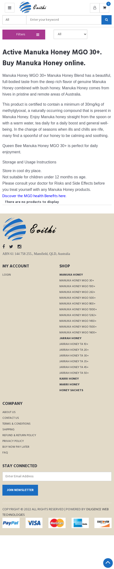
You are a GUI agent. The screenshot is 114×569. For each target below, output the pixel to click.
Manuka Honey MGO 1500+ (78, 326)
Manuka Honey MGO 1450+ (77, 321)
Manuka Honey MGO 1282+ (77, 315)
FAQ (5, 452)
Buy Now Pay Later (15, 447)
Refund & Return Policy (19, 435)
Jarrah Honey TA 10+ (73, 344)
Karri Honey (69, 378)
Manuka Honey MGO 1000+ (78, 309)
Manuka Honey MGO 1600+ (78, 332)
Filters (27, 34)
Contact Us (10, 418)
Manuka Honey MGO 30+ (76, 280)
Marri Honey (69, 384)
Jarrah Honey (70, 338)
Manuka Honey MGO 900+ (77, 303)
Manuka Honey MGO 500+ (77, 298)
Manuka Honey (71, 274)
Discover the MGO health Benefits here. (34, 196)
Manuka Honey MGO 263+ (77, 292)
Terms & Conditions (16, 423)
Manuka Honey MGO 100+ (77, 286)
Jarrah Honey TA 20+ (74, 350)
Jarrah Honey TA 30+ (74, 355)
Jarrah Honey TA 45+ (74, 367)
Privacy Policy (13, 441)
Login (6, 274)
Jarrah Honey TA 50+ (74, 373)
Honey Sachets (71, 390)
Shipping (8, 429)
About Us (9, 412)
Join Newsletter (20, 490)
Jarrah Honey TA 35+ (74, 361)
